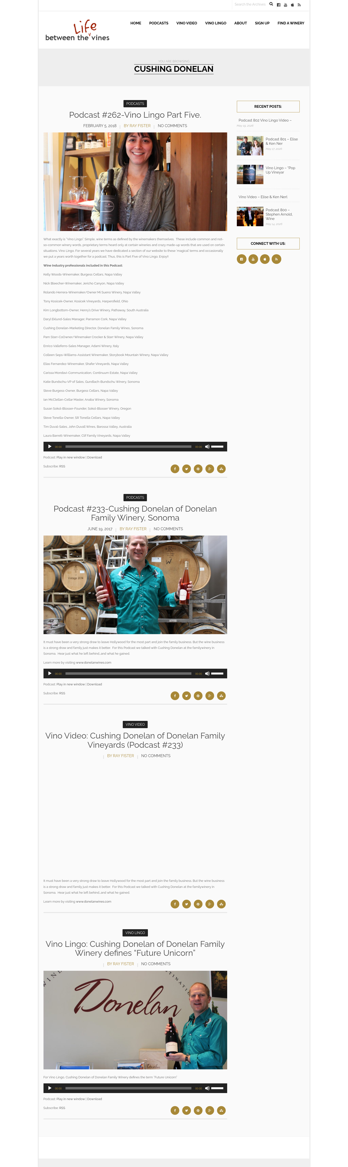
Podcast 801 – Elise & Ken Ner (282, 141)
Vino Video (186, 23)
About (240, 23)
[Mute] (207, 446)
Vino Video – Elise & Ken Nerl (263, 197)
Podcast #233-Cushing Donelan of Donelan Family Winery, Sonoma (135, 513)
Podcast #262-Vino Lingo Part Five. (135, 115)
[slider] (128, 446)
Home (135, 23)
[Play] (49, 446)
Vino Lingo (215, 23)
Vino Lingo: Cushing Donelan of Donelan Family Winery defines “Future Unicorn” (135, 948)
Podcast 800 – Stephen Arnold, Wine (279, 214)
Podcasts (158, 23)
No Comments (172, 125)
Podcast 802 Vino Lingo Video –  (266, 120)
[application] (135, 446)
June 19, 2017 (99, 529)
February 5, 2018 (99, 125)
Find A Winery (291, 23)
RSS (62, 466)
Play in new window (71, 457)
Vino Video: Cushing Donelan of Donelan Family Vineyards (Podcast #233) (135, 740)
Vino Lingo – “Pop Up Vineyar (280, 170)
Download (94, 457)
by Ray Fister (137, 125)
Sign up (262, 23)
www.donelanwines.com (93, 662)
